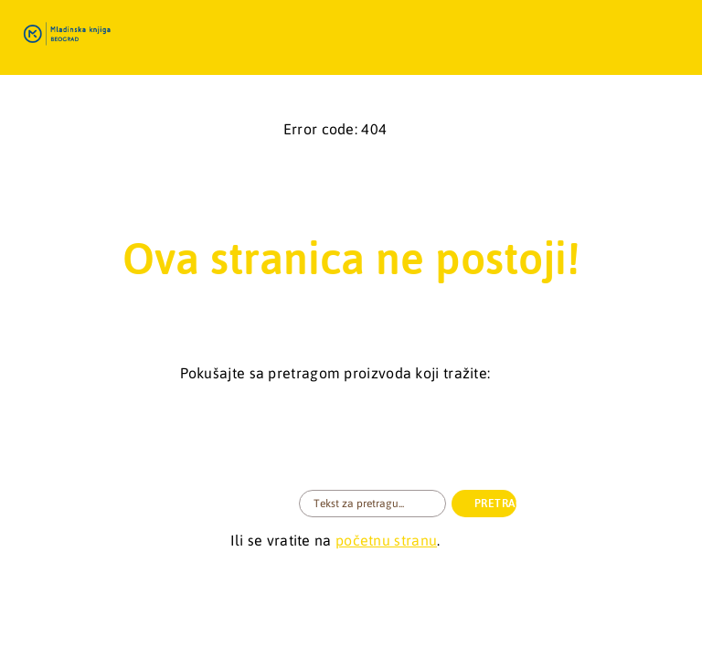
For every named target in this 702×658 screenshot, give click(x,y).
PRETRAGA (495, 503)
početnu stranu (386, 540)
